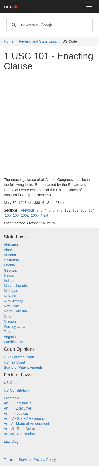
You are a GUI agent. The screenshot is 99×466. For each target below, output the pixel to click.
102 (75, 210)
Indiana (10, 280)
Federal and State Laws (38, 41)
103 (83, 210)
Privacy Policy (45, 460)
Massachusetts (16, 286)
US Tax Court (14, 362)
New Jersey (13, 301)
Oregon (10, 321)
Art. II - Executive (17, 408)
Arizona (10, 255)
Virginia (10, 337)
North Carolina (15, 311)
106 (16, 215)
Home (8, 41)
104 (91, 210)
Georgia (10, 270)
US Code (11, 383)
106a (25, 215)
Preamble (11, 398)
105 (8, 215)
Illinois (9, 275)
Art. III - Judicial (16, 413)
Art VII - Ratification (19, 434)
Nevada (10, 296)
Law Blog (11, 441)
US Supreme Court (19, 357)
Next (44, 215)
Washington (13, 342)
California (11, 260)
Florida (9, 265)
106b (35, 215)
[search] (48, 25)
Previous (27, 210)
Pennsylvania (14, 326)
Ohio (8, 316)
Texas (8, 332)
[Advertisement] (49, 124)
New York (11, 306)
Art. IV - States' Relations (24, 418)
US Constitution (16, 390)
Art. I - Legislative (18, 403)
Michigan (11, 291)
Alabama (11, 245)
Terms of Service (17, 460)
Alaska (9, 250)
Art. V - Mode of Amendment (26, 424)
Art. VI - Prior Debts (19, 429)
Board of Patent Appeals (23, 367)
